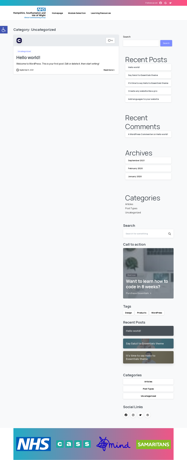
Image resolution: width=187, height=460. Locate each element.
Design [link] (128, 312)
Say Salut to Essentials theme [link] (143, 75)
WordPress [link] (156, 312)
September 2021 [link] (136, 160)
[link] (4, 29)
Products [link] (141, 312)
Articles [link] (129, 204)
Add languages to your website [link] (143, 99)
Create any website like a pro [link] (142, 91)
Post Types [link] (131, 208)
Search (127, 36)
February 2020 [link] (135, 168)
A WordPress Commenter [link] (140, 134)
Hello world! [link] (28, 57)
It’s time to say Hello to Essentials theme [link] (148, 83)
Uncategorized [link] (133, 212)
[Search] (144, 233)
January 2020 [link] (135, 176)
